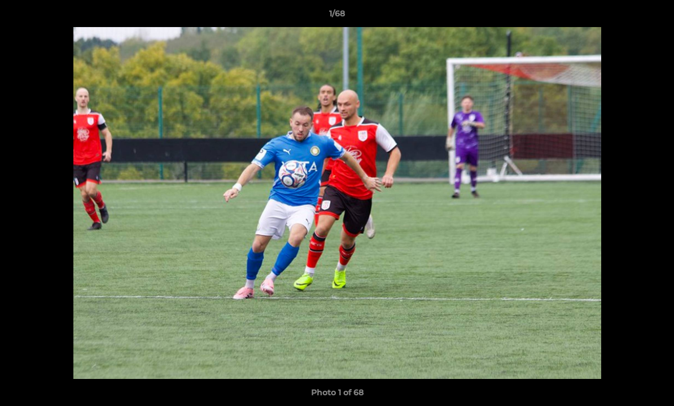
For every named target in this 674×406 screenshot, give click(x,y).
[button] (653, 16)
